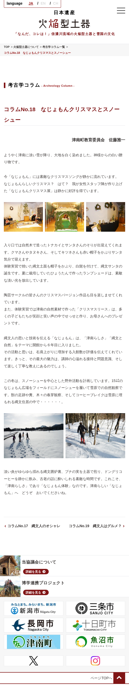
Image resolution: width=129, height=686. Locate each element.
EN (43, 3)
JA (30, 3)
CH (55, 3)
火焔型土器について (26, 47)
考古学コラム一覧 (53, 47)
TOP (6, 47)
